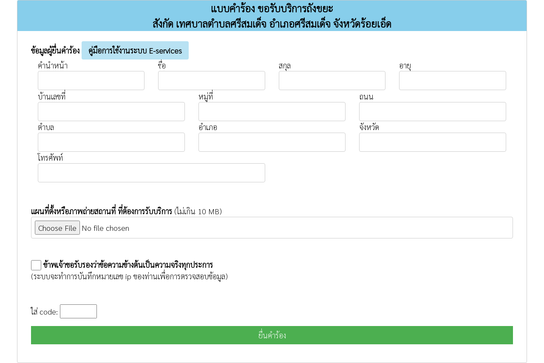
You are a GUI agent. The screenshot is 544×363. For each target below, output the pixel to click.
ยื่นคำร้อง (272, 335)
